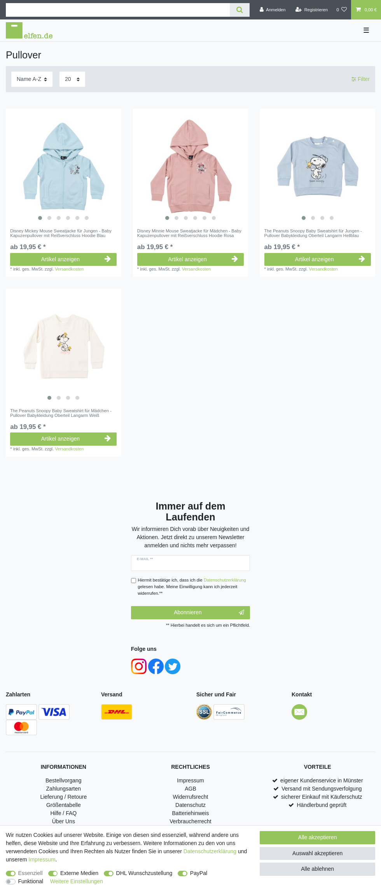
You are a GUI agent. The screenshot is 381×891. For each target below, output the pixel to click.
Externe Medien (79, 873)
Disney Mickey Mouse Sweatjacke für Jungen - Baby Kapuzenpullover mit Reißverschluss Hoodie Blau (61, 233)
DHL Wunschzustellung (144, 873)
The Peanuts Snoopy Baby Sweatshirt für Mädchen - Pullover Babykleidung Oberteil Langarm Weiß (61, 413)
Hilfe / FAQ (63, 813)
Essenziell (30, 873)
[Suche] (240, 10)
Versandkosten (69, 269)
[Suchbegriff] (118, 10)
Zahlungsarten (63, 789)
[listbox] (63, 166)
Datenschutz (190, 805)
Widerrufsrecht (190, 797)
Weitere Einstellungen (76, 881)
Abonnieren (209, 612)
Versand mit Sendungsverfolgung (321, 789)
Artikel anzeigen (76, 259)
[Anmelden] (272, 9)
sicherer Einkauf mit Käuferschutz (321, 797)
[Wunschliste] (341, 9)
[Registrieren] (311, 9)
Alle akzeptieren (317, 837)
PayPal (198, 873)
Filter (360, 79)
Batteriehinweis (190, 813)
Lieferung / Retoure (63, 797)
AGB (190, 789)
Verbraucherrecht (190, 821)
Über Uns (63, 821)
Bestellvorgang (63, 780)
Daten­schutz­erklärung (210, 851)
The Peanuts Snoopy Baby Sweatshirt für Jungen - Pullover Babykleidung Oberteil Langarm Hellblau (313, 233)
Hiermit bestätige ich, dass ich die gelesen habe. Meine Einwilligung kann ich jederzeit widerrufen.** (192, 587)
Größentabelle (63, 805)
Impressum (190, 780)
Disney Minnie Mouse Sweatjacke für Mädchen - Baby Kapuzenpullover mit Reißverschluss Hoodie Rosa (189, 233)
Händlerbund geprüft (322, 805)
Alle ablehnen (317, 869)
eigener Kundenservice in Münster (321, 780)
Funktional (31, 881)
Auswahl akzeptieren (317, 853)
